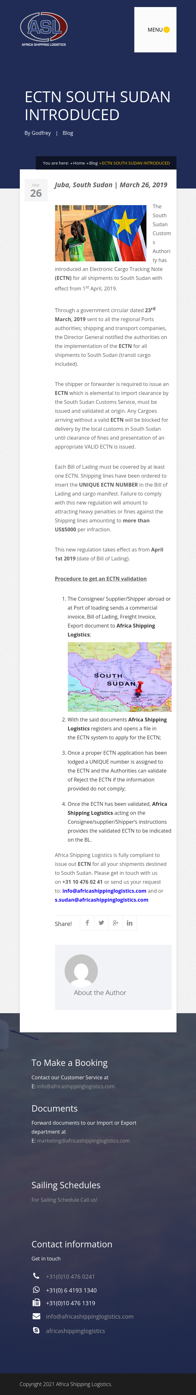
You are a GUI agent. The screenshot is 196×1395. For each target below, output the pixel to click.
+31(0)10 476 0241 (70, 1276)
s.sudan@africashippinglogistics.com (102, 899)
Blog (68, 132)
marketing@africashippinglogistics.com (83, 1140)
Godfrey (41, 132)
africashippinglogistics (75, 1331)
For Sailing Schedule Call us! (65, 1199)
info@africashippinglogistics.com (104, 890)
